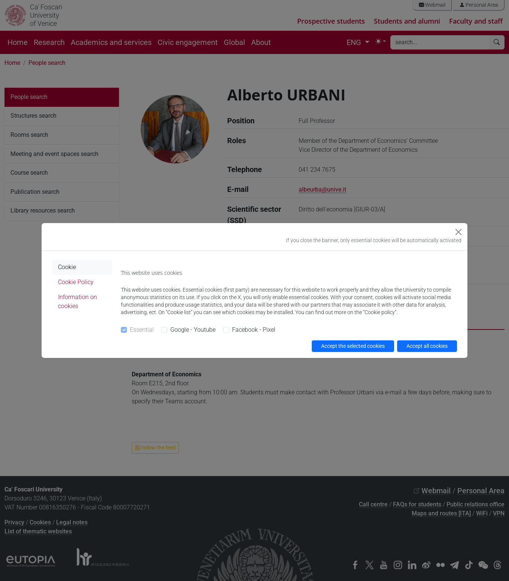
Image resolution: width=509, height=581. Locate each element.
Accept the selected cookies (353, 346)
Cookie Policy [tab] (76, 282)
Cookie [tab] (67, 267)
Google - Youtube (193, 329)
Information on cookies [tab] (77, 301)
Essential (142, 329)
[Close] (458, 232)
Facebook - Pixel (253, 329)
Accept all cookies (427, 346)
